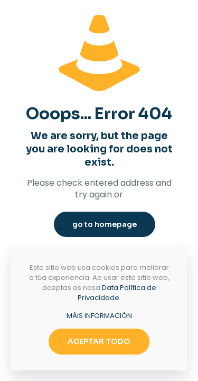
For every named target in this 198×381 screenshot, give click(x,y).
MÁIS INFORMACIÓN (99, 316)
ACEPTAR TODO (99, 341)
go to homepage (104, 224)
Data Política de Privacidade (117, 293)
